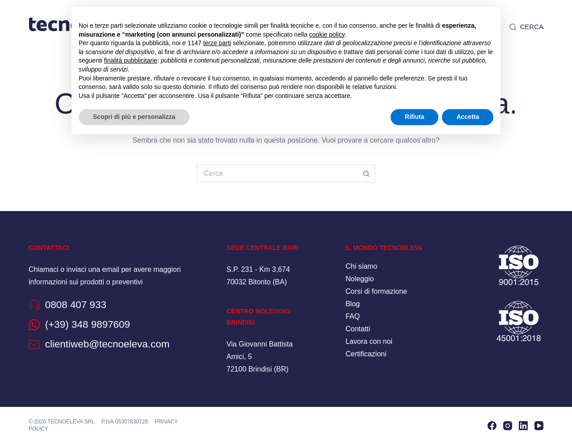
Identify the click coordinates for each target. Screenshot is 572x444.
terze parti (217, 43)
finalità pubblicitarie (130, 60)
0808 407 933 (76, 304)
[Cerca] (526, 27)
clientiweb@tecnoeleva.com (108, 344)
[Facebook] (492, 425)
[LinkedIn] (523, 425)
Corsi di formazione (376, 291)
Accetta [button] (467, 116)
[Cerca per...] (277, 173)
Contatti (357, 329)
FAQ (352, 316)
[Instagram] (507, 425)
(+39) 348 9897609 (88, 324)
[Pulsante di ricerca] (366, 173)
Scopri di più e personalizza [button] (134, 116)
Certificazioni (366, 354)
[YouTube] (538, 425)
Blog (352, 304)
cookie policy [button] (327, 34)
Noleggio (359, 279)
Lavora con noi (368, 341)
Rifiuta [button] (415, 116)
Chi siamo (361, 266)
